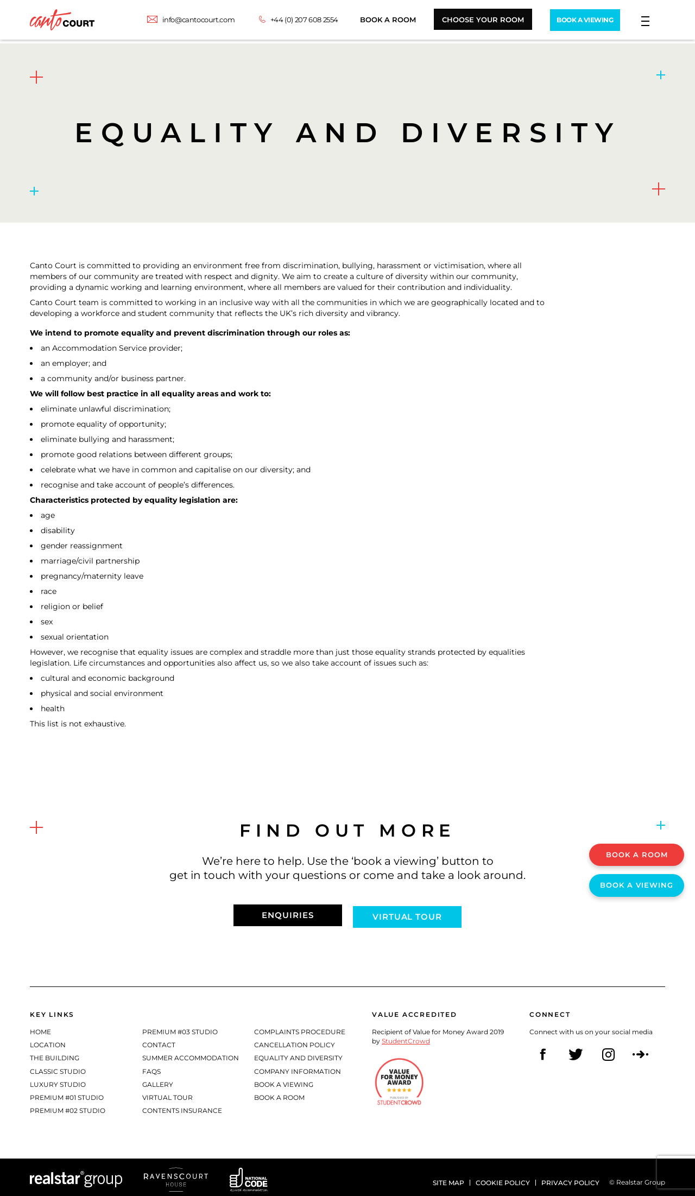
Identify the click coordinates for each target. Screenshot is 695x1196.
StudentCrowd (406, 1038)
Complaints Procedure (299, 1028)
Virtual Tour (167, 1094)
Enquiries (285, 913)
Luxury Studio (58, 1081)
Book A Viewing (576, 21)
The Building (54, 1055)
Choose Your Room (470, 21)
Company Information (297, 1068)
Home (40, 1028)
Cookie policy (503, 1176)
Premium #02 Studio (67, 1107)
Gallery (157, 1081)
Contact (158, 1041)
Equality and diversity (298, 1055)
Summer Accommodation (190, 1055)
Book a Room (279, 1094)
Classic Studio (58, 1068)
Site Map (448, 1176)
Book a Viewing (283, 1081)
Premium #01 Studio (67, 1094)
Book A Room (375, 21)
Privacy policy (570, 1176)
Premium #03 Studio (180, 1028)
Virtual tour (410, 913)
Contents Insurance (182, 1107)
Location (48, 1041)
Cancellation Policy (294, 1041)
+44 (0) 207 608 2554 (291, 21)
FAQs (151, 1068)
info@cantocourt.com (185, 21)
